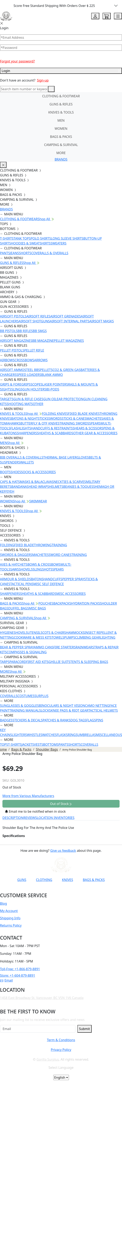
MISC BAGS (37, 608)
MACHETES (95, 418)
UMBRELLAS (86, 735)
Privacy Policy (61, 1049)
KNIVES (67, 880)
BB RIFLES (25, 331)
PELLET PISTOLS (12, 350)
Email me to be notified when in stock (35, 811)
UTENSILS (35, 632)
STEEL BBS (32, 370)
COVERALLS (8, 696)
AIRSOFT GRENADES (65, 316)
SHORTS (25, 253)
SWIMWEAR (38, 501)
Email (6, 980)
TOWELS (58, 637)
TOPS (4, 744)
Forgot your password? (17, 61)
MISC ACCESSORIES (71, 593)
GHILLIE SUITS (59, 662)
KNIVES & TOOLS (61, 112)
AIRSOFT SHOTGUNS (34, 321)
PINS (99, 720)
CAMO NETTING (97, 705)
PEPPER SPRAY (73, 579)
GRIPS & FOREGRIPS (15, 384)
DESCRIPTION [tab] (13, 817)
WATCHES (49, 735)
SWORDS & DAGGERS (16, 555)
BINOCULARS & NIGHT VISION (62, 705)
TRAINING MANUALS (25, 710)
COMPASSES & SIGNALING (27, 652)
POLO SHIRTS (41, 238)
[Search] (24, 89)
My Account (9, 911)
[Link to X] (72, 889)
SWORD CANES (60, 555)
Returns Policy (10, 925)
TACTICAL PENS (21, 584)
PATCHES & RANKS (57, 720)
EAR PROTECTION (70, 399)
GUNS (21, 880)
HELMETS (56, 486)
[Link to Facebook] (42, 889)
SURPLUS (41, 696)
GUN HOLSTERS (34, 389)
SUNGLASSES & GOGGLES (19, 705)
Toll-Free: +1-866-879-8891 (20, 969)
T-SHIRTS (7, 238)
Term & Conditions (61, 1040)
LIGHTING (107, 637)
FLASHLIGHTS (20, 428)
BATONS (37, 579)
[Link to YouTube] (33, 889)
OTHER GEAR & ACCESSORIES (95, 433)
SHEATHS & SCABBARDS (55, 433)
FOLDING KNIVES (55, 413)
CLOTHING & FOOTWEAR (61, 96)
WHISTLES (34, 735)
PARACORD (17, 662)
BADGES (6, 720)
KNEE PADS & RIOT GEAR (69, 710)
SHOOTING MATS (20, 404)
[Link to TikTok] (62, 889)
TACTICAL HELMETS (103, 710)
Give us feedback (63, 850)
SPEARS (95, 423)
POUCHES (45, 603)
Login (61, 70)
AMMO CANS (43, 647)
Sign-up (43, 80)
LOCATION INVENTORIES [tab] (55, 817)
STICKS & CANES (74, 418)
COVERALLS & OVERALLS (49, 253)
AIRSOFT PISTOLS (13, 316)
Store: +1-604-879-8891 (17, 975)
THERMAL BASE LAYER (60, 457)
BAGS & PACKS (61, 136)
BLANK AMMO (52, 374)
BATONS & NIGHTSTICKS (29, 418)
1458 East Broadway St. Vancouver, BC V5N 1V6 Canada (41, 998)
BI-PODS (52, 389)
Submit (84, 1029)
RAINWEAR (84, 647)
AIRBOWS (7, 360)
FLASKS (62, 735)
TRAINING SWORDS (74, 423)
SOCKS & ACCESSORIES (38, 472)
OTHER (38, 404)
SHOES (16, 472)
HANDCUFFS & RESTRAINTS (52, 428)
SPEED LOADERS (28, 374)
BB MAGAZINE (43, 340)
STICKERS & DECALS (28, 720)
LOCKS (46, 710)
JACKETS (28, 744)
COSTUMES (25, 696)
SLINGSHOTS (42, 569)
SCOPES (36, 384)
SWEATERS (58, 243)
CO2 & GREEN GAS (67, 370)
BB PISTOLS (9, 331)
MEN (61, 120)
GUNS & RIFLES (61, 104)
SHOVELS (26, 569)
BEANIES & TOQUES (78, 486)
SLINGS (16, 389)
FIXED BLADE (24, 545)
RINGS (72, 735)
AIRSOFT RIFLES (38, 316)
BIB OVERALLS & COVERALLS (21, 457)
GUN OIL (50, 399)
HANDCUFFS (52, 579)
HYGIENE (7, 632)
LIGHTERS (19, 735)
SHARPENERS (27, 433)
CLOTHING (44, 880)
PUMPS (69, 637)
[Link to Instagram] (52, 889)
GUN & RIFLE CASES (28, 399)
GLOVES (83, 457)
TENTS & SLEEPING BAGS (89, 662)
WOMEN (61, 128)
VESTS (38, 744)
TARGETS (6, 399)
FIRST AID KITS (37, 662)
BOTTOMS (51, 744)
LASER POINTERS (55, 384)
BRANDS (61, 159)
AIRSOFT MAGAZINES (16, 340)
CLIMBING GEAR (87, 637)
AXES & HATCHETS (13, 564)
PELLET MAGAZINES (69, 340)
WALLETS (27, 462)
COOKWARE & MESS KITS (32, 637)
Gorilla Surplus (47, 1059)
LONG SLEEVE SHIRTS (67, 238)
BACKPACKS (62, 603)
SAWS (14, 569)
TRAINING (59, 545)
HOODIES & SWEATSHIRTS (31, 243)
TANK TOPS (22, 238)
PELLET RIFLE (34, 350)
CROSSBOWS (24, 360)
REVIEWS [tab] (30, 817)
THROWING (43, 545)
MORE (61, 153)
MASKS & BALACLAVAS (37, 482)
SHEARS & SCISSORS (88, 428)
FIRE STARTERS (64, 647)
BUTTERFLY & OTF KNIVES (40, 423)
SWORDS (55, 418)
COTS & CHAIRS (54, 632)
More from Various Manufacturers (28, 796)
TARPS (4, 662)
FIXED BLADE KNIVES (84, 413)
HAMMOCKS (75, 632)
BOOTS (5, 472)
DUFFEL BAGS (18, 608)
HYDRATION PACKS (85, 603)
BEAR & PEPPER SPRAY (17, 647)
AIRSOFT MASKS (101, 321)
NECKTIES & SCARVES (70, 482)
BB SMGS (40, 331)
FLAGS (91, 720)
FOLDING (7, 545)
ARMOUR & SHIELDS (15, 579)
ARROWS (41, 360)
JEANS (14, 253)
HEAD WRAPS (39, 486)
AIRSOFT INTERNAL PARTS (69, 321)
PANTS (5, 253)
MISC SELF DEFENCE (48, 584)
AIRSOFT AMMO (12, 370)
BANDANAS (20, 486)
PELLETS (46, 370)
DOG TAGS (78, 720)
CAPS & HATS (10, 482)
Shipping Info (10, 918)
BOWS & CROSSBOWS (43, 564)
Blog (3, 903)
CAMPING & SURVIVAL (61, 145)
